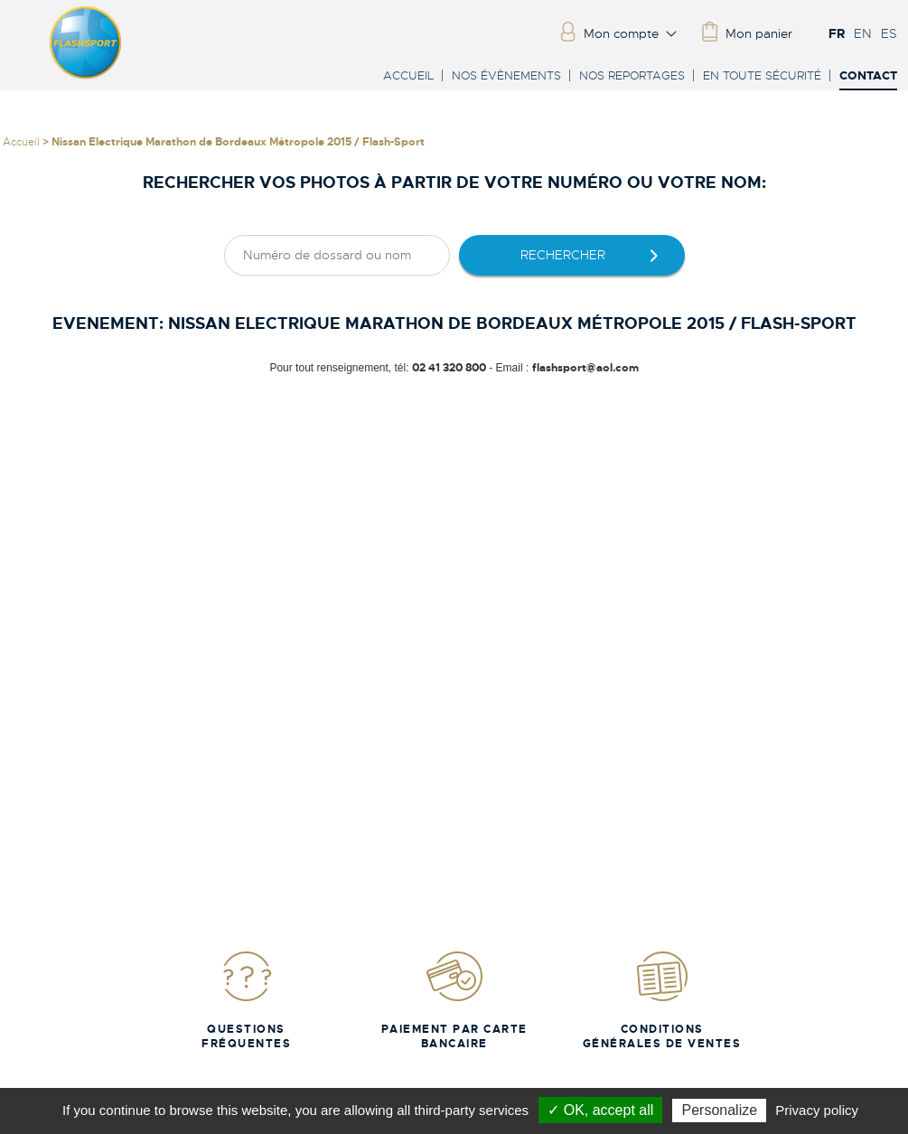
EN (863, 33)
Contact (868, 76)
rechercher (562, 255)
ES (889, 33)
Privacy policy (816, 1110)
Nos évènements (506, 75)
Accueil (408, 75)
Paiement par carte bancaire (454, 1000)
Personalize (719, 1110)
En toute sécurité (762, 75)
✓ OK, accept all (600, 1110)
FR (836, 33)
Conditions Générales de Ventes (662, 1000)
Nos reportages (632, 75)
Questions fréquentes (246, 1000)
